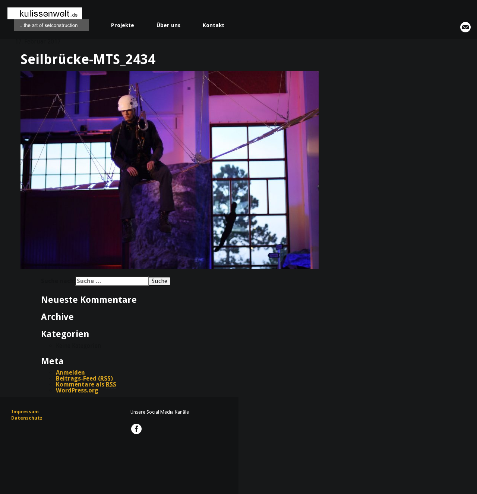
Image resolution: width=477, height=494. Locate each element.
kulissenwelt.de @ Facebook (136, 429)
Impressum (25, 411)
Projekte (122, 25)
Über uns (168, 25)
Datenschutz (26, 418)
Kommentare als (86, 384)
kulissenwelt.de (48, 19)
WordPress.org (77, 390)
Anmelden (70, 372)
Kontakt (213, 25)
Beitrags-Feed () (84, 378)
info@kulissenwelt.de (465, 27)
